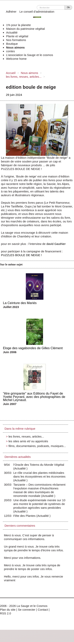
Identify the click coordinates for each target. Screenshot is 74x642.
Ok (68, 7)
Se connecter (26, 609)
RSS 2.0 (5, 613)
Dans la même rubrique (20, 428)
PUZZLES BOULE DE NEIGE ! (21, 255)
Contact (43, 609)
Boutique (12, 43)
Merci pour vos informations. (22, 557)
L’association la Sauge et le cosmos (29, 55)
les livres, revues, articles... (23, 76)
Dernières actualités (18, 456)
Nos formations (16, 40)
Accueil (10, 73)
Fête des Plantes (25, 515)
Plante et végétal (17, 36)
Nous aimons (15, 47)
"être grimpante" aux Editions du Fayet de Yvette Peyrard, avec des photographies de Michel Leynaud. (34, 397)
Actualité (12, 32)
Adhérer (11, 11)
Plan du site (7, 609)
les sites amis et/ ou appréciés (28, 441)
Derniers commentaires (20, 525)
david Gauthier (56, 243)
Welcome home (16, 58)
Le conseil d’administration (36, 11)
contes (10, 51)
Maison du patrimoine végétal (25, 28)
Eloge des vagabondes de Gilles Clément (33, 348)
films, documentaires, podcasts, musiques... (37, 446)
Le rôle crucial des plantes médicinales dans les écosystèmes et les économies (39, 476)
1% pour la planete (18, 25)
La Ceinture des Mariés (20, 303)
